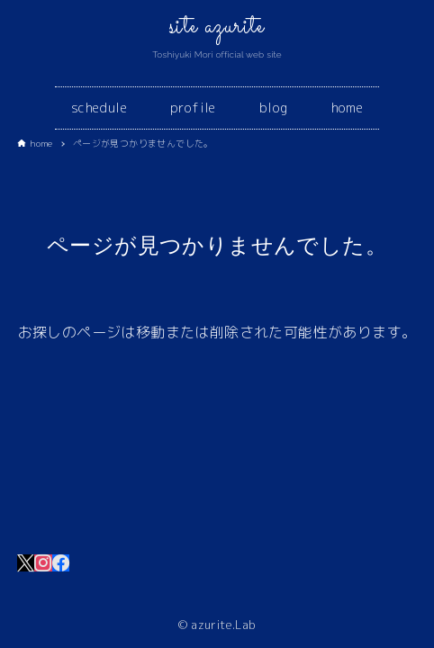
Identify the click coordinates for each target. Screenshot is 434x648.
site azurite (217, 27)
